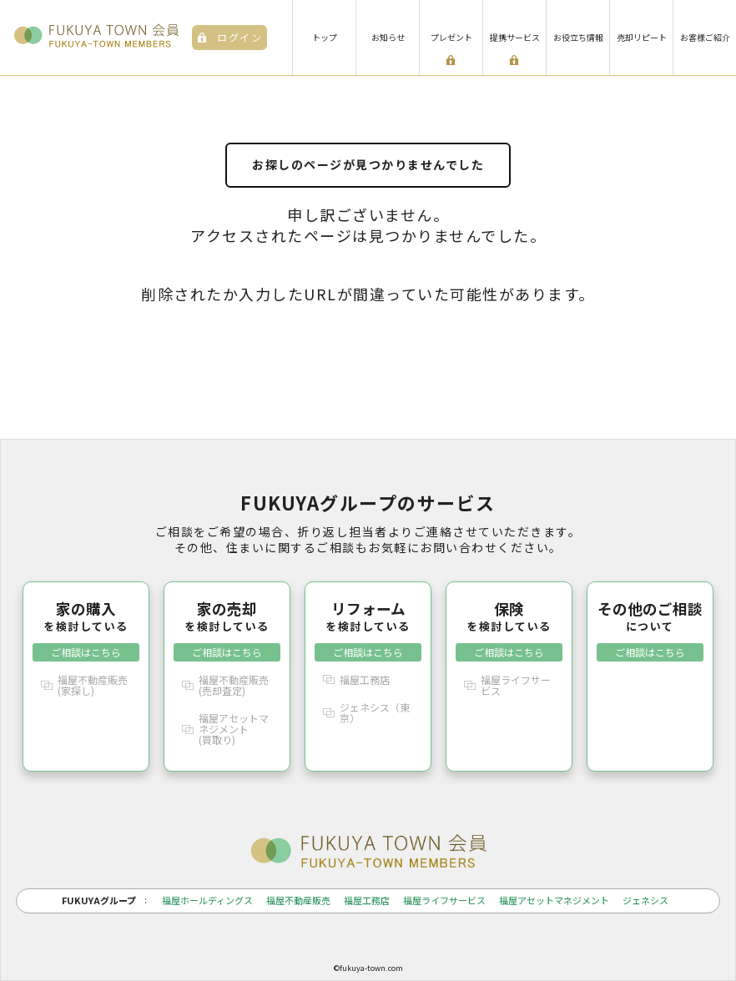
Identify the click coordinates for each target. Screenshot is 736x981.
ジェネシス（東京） (375, 712)
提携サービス (515, 37)
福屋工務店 (365, 679)
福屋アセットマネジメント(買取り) (234, 729)
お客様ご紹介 (705, 37)
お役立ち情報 (578, 37)
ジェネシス (645, 900)
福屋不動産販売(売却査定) (234, 684)
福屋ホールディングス (207, 900)
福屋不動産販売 (298, 900)
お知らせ (388, 37)
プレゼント (451, 37)
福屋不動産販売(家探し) (93, 684)
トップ (324, 37)
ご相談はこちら (86, 652)
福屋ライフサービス (516, 684)
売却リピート (642, 37)
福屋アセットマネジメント (554, 900)
